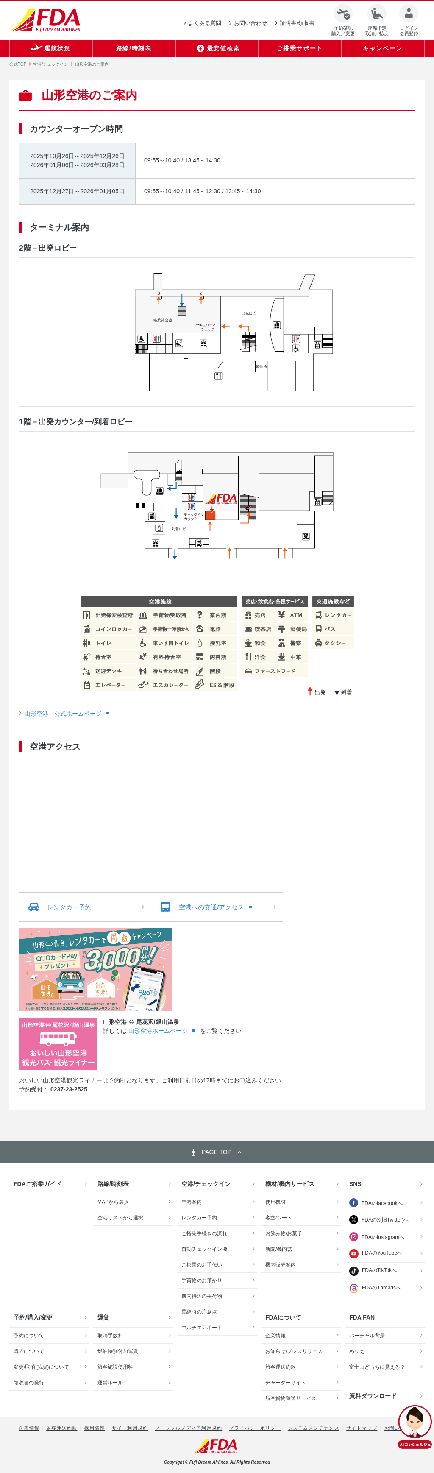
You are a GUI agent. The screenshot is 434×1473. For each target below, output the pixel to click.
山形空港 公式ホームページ (64, 713)
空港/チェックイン (50, 64)
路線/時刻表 (113, 1183)
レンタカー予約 (199, 1218)
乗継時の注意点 (199, 1312)
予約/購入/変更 (33, 1317)
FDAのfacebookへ (382, 1203)
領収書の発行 (29, 1383)
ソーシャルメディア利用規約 (188, 1428)
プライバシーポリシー (255, 1428)
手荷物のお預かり (201, 1280)
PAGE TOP (216, 1152)
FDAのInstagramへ (383, 1237)
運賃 (103, 1317)
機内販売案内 (280, 1265)
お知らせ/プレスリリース (294, 1351)
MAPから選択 (113, 1202)
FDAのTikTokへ (373, 1271)
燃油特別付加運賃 (117, 1351)
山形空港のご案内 (92, 64)
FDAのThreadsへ (375, 1288)
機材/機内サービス (289, 1183)
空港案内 (191, 1202)
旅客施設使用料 (115, 1367)
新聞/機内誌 (278, 1249)
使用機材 (275, 1202)
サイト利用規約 (130, 1428)
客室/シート (278, 1218)
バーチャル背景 (367, 1336)
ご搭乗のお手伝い (201, 1265)
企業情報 (275, 1336)
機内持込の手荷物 (201, 1296)
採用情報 (94, 1428)
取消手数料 (110, 1336)
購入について (29, 1351)
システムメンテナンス (313, 1428)
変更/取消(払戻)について (41, 1367)
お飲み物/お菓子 (283, 1233)
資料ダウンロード (373, 1395)
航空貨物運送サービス (290, 1398)
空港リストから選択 (120, 1218)
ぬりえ (356, 1351)
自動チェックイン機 (204, 1249)
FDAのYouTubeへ (375, 1253)
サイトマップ (361, 1428)
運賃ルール (110, 1383)
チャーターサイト (285, 1383)
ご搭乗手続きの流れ (204, 1233)
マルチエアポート (201, 1328)
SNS (355, 1183)
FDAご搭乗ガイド (37, 1183)
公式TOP (17, 64)
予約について (29, 1336)
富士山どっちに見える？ (377, 1367)
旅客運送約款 (280, 1367)
